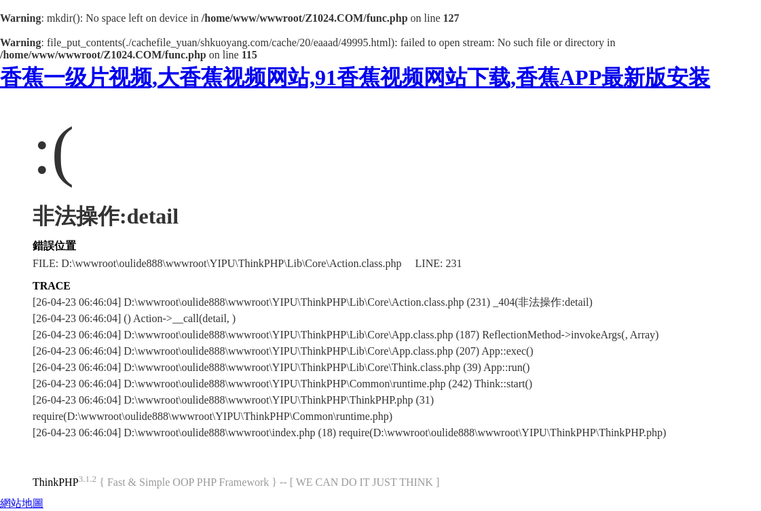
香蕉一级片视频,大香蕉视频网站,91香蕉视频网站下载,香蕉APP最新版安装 (355, 77)
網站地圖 (21, 503)
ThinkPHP (56, 482)
